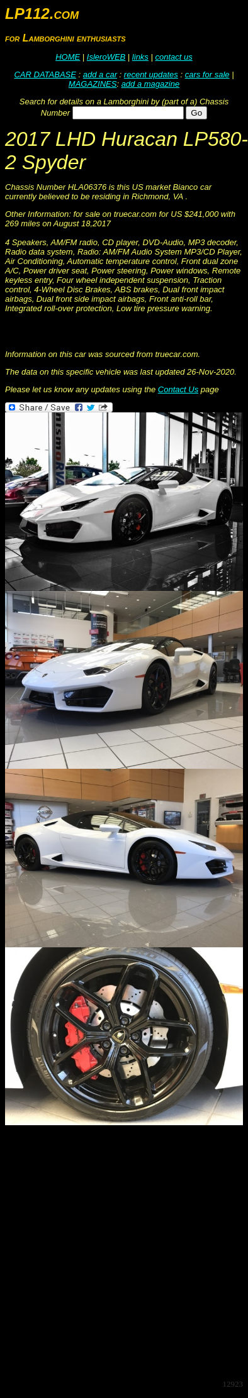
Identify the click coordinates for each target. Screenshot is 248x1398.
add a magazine (150, 84)
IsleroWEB (106, 57)
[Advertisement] (118, 1251)
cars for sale (207, 74)
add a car (100, 74)
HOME (67, 57)
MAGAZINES (93, 84)
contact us (173, 57)
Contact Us (178, 389)
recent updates (151, 74)
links (140, 57)
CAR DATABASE (45, 74)
